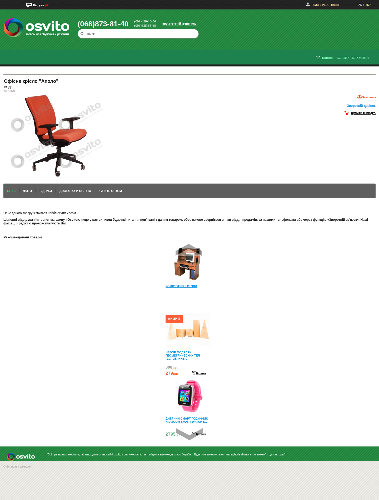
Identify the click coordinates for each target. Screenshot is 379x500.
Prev (189, 250)
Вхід (315, 4)
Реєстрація (330, 4)
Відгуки (38, 5)
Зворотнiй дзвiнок (361, 106)
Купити (201, 372)
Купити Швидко (363, 113)
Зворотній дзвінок (179, 24)
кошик (327, 58)
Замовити (369, 97)
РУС (359, 4)
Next (189, 434)
